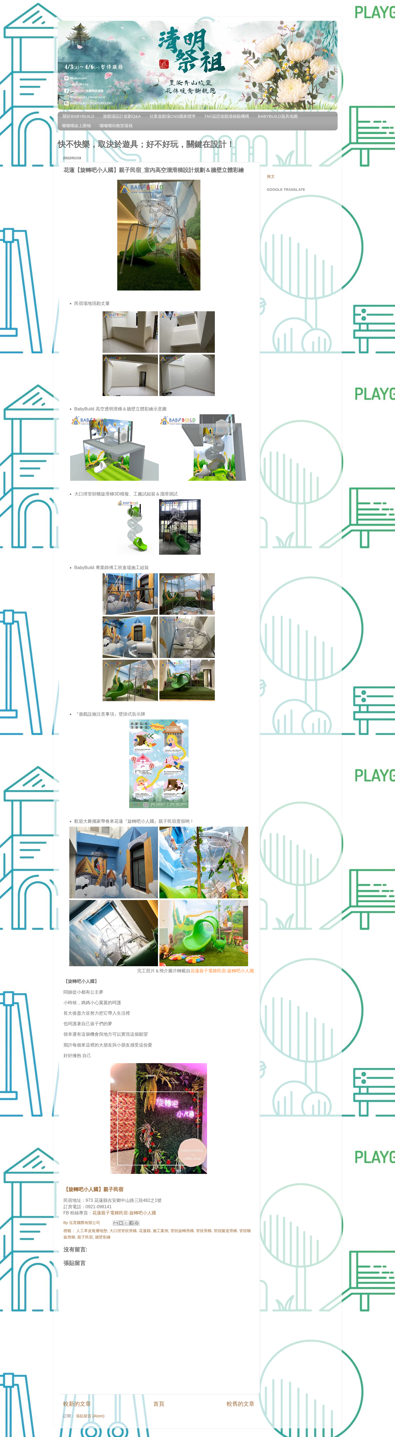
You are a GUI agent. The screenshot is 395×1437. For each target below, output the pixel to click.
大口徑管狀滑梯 (123, 1230)
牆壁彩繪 (103, 1237)
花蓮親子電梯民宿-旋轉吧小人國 (222, 970)
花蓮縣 (145, 1230)
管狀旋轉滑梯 (182, 1230)
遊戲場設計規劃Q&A (122, 116)
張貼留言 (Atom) (90, 1416)
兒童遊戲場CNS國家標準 (172, 116)
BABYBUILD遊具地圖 (278, 116)
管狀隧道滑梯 (225, 1230)
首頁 (158, 1404)
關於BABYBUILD (78, 116)
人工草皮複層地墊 (91, 1230)
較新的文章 (77, 1404)
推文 (271, 176)
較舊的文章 (240, 1404)
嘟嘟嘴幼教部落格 (116, 125)
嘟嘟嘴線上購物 (76, 125)
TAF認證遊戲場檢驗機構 (226, 116)
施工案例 (160, 1230)
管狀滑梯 (203, 1230)
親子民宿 (85, 1237)
